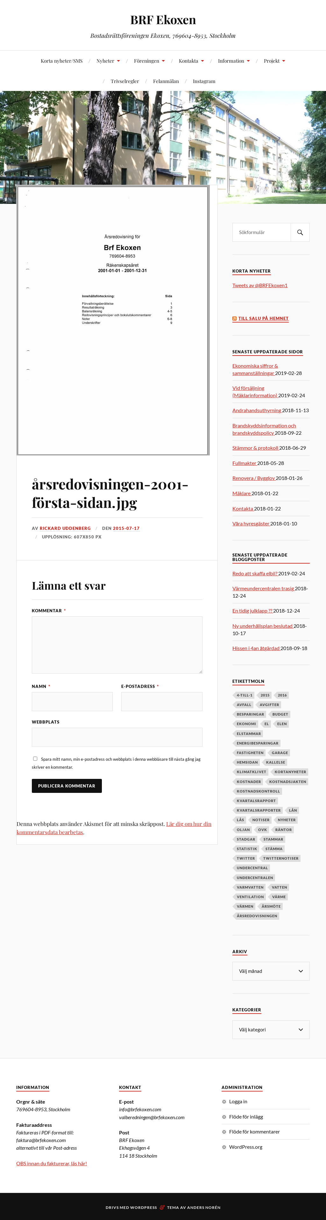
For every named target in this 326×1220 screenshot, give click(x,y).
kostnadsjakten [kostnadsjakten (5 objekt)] (287, 782)
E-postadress (140, 686)
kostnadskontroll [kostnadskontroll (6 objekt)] (258, 791)
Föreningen (146, 60)
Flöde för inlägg (246, 1116)
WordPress (143, 1206)
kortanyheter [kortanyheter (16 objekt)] (290, 772)
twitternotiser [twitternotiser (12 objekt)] (281, 858)
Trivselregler (125, 81)
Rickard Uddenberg (65, 528)
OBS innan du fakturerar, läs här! (51, 1163)
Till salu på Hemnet (263, 318)
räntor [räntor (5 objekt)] (283, 830)
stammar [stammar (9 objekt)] (273, 839)
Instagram (204, 81)
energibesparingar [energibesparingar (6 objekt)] (258, 743)
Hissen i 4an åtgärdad (256, 648)
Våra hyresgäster (251, 523)
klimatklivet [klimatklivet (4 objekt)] (251, 772)
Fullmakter (244, 463)
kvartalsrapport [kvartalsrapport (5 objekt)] (256, 801)
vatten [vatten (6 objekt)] (279, 887)
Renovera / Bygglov (254, 478)
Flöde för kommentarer (254, 1131)
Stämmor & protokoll (255, 448)
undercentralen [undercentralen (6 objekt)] (255, 878)
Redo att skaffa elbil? (255, 573)
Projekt (272, 60)
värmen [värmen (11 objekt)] (245, 906)
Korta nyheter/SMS (61, 60)
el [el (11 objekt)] (267, 724)
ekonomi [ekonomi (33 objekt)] (246, 724)
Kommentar (49, 610)
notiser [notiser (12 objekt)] (261, 820)
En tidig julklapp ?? (252, 610)
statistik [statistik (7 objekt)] (247, 849)
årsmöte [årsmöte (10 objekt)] (271, 906)
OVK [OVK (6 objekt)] (262, 830)
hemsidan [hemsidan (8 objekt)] (247, 762)
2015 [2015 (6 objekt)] (265, 695)
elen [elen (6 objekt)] (282, 724)
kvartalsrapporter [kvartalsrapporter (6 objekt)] (259, 810)
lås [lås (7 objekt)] (240, 820)
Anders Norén (204, 1206)
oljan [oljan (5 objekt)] (243, 830)
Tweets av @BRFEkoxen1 (259, 285)
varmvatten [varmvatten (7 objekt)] (250, 887)
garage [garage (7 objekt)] (280, 753)
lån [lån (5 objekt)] (293, 810)
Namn (41, 686)
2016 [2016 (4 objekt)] (282, 695)
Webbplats (46, 721)
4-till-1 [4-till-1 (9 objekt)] (244, 695)
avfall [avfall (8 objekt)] (244, 705)
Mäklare (242, 493)
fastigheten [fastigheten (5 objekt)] (250, 753)
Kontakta (188, 60)
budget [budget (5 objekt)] (280, 714)
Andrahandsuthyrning (257, 410)
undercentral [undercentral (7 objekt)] (252, 868)
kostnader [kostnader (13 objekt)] (249, 782)
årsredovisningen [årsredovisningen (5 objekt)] (257, 916)
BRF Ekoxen (163, 19)
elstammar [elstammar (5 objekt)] (249, 733)
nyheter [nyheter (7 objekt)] (287, 820)
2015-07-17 (126, 528)
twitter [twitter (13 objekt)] (246, 858)
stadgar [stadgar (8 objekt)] (246, 839)
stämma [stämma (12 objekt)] (274, 849)
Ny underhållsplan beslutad (263, 626)
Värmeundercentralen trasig (263, 588)
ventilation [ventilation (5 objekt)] (250, 897)
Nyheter (105, 60)
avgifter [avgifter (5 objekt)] (269, 705)
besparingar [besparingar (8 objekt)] (250, 714)
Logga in (238, 1101)
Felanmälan (166, 81)
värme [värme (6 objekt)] (279, 897)
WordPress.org (245, 1146)
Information (231, 60)
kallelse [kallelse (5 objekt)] (275, 762)
